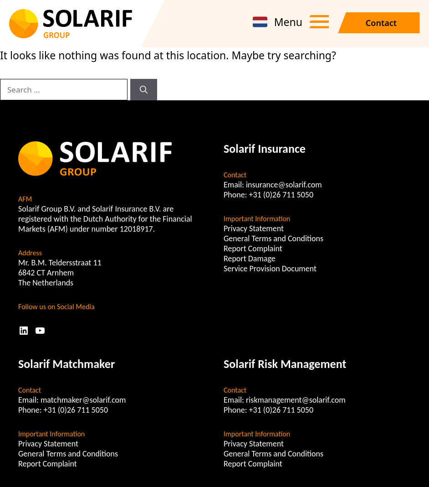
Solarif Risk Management (285, 364)
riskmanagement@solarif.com (296, 400)
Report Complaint (253, 249)
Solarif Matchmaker (66, 364)
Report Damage (250, 259)
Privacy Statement (254, 228)
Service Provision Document (270, 269)
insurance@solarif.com (284, 185)
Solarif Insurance (265, 148)
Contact (381, 22)
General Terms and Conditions (273, 238)
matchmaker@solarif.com (83, 400)
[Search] (143, 90)
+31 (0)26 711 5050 (281, 195)
